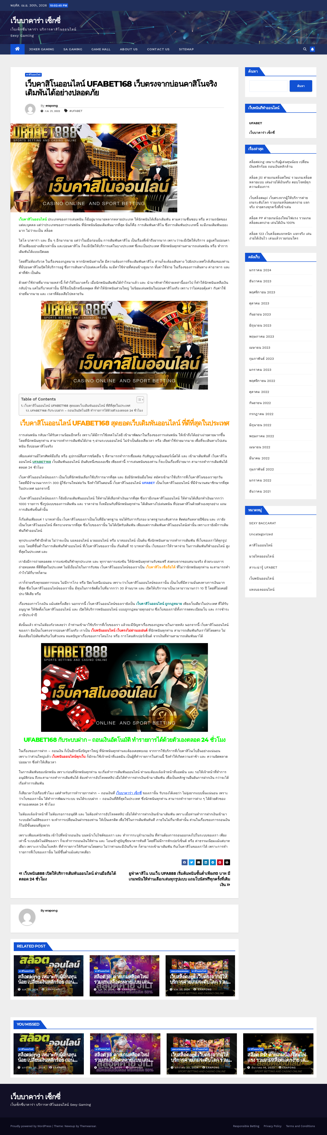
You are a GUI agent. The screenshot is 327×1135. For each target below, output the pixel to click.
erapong (51, 106)
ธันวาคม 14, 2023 (264, 1067)
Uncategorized (180, 971)
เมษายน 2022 (259, 447)
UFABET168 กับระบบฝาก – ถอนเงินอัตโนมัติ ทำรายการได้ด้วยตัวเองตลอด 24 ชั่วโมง (86, 410)
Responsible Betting (246, 1126)
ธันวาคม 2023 (260, 281)
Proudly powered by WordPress (31, 1126)
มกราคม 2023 (260, 370)
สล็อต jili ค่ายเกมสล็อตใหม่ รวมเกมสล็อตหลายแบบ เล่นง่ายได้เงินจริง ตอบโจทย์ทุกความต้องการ (280, 182)
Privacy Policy (272, 1126)
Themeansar (88, 1126)
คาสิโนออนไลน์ (33, 74)
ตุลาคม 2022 (259, 392)
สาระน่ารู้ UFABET (263, 567)
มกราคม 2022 (260, 480)
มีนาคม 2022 (259, 458)
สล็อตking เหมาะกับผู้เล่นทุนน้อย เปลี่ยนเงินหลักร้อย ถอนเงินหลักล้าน (47, 982)
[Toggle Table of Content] (138, 399)
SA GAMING (72, 49)
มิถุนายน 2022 (260, 425)
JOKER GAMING (41, 49)
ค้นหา (253, 71)
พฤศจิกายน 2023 (262, 292)
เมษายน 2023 (259, 348)
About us (129, 49)
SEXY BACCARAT (262, 523)
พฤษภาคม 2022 (261, 436)
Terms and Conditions (300, 1126)
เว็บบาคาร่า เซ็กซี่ (35, 20)
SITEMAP (186, 49)
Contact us (158, 49)
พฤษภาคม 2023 (261, 336)
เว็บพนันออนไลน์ (261, 578)
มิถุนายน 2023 (260, 325)
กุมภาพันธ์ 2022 (261, 469)
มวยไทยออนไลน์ (261, 556)
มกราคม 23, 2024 (187, 1067)
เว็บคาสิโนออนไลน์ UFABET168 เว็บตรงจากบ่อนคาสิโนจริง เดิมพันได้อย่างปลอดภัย (121, 88)
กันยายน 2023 (260, 314)
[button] (305, 49)
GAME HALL (101, 49)
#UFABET (75, 111)
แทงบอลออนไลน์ (261, 590)
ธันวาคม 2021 (260, 491)
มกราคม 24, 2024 (110, 1067)
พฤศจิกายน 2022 (262, 381)
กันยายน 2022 (260, 403)
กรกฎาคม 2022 (261, 414)
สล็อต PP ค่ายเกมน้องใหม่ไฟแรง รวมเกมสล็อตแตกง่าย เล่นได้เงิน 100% (277, 1060)
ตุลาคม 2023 (259, 303)
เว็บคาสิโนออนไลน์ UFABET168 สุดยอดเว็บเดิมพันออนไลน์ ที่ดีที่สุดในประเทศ (77, 406)
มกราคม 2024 (260, 270)
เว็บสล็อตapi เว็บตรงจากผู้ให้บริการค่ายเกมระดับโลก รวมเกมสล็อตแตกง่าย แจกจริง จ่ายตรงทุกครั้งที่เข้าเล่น (279, 202)
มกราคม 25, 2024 (34, 1067)
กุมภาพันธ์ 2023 (261, 359)
